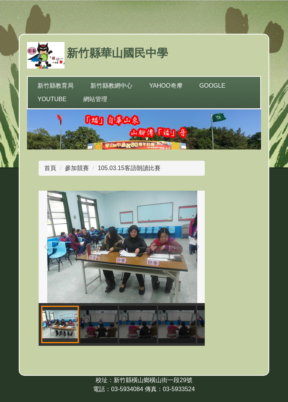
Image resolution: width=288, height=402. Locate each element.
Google (212, 85)
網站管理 (95, 99)
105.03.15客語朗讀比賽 (129, 168)
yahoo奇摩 (166, 85)
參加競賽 (77, 168)
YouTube (52, 99)
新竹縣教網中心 (111, 85)
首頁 (50, 168)
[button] (48, 247)
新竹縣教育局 (56, 85)
